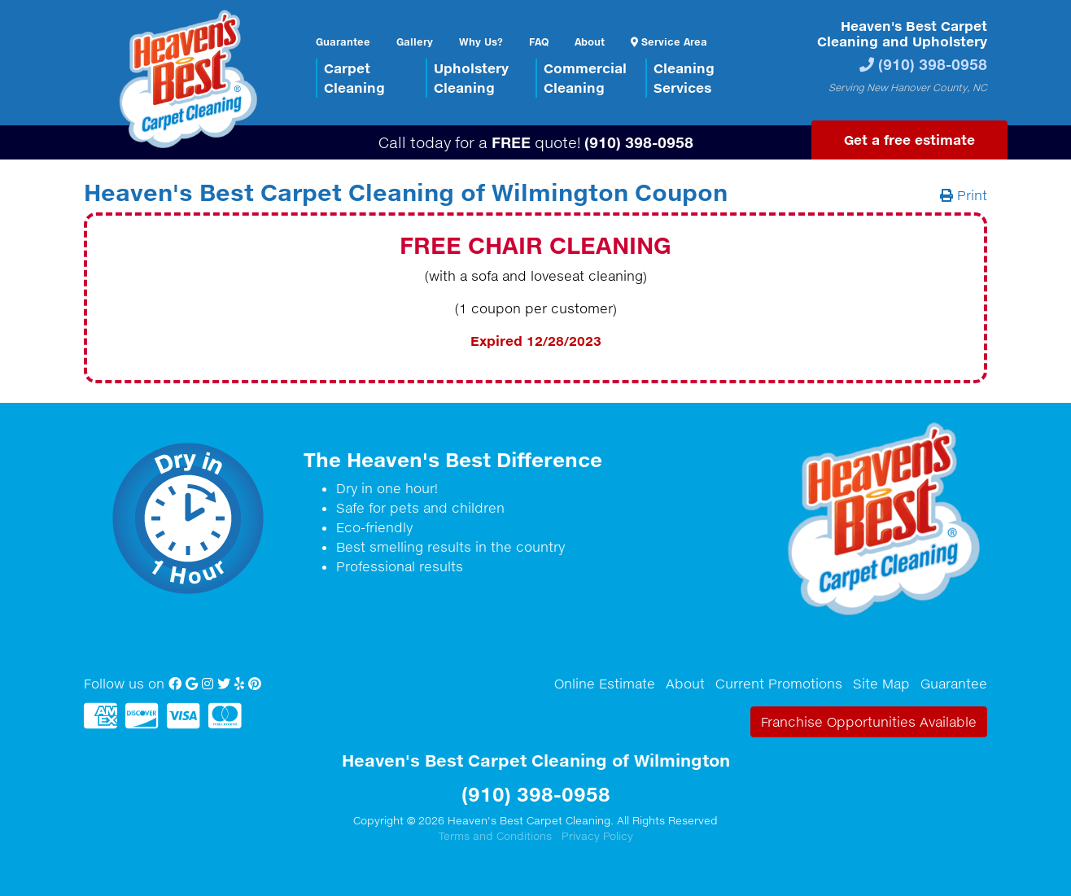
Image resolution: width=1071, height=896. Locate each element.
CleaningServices (684, 77)
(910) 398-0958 (932, 64)
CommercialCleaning (585, 77)
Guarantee (343, 41)
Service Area (669, 41)
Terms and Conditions (495, 835)
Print (963, 195)
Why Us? (481, 41)
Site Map (881, 683)
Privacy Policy (597, 835)
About (590, 41)
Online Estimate (604, 683)
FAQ (539, 41)
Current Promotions (778, 683)
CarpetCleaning (354, 77)
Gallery (414, 41)
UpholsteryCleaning (471, 77)
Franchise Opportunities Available (869, 722)
